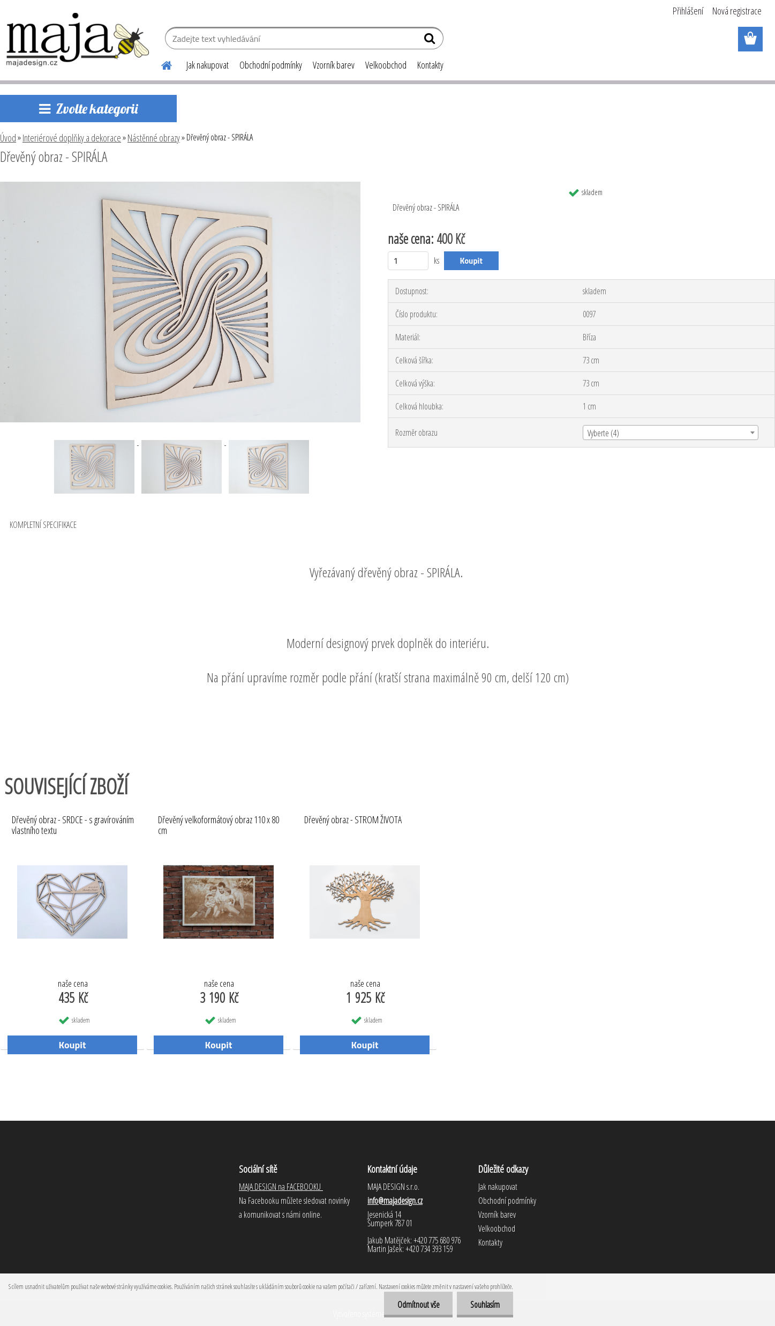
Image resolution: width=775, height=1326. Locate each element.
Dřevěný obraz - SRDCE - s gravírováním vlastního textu (73, 825)
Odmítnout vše (418, 1304)
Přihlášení (688, 10)
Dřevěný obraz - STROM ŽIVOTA (353, 820)
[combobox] (670, 432)
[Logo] (78, 39)
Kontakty (430, 64)
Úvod (8, 137)
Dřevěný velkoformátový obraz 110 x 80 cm (218, 825)
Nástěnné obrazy (153, 137)
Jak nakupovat (207, 64)
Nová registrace (737, 10)
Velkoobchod (386, 64)
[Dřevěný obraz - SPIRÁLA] (180, 186)
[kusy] (408, 260)
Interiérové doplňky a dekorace (71, 137)
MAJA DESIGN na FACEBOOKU (281, 1187)
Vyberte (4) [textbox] (603, 433)
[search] (431, 40)
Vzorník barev (334, 64)
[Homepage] (161, 63)
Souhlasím (485, 1304)
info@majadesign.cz (395, 1200)
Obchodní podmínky (270, 64)
